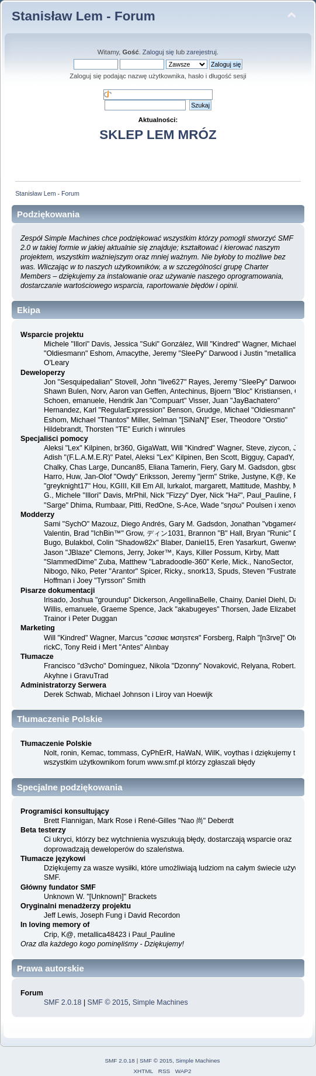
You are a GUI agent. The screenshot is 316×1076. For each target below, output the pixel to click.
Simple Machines (160, 1002)
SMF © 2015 (108, 1002)
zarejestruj (201, 51)
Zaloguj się (158, 51)
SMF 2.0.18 (62, 1002)
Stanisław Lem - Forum (83, 16)
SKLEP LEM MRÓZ (157, 134)
